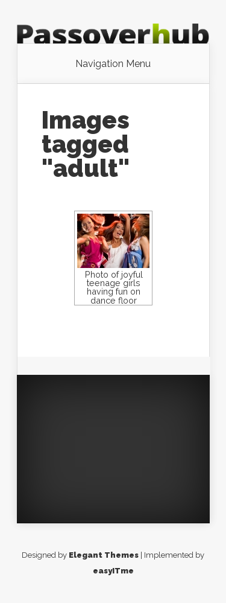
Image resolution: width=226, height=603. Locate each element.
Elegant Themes (104, 555)
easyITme (113, 570)
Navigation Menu (113, 64)
